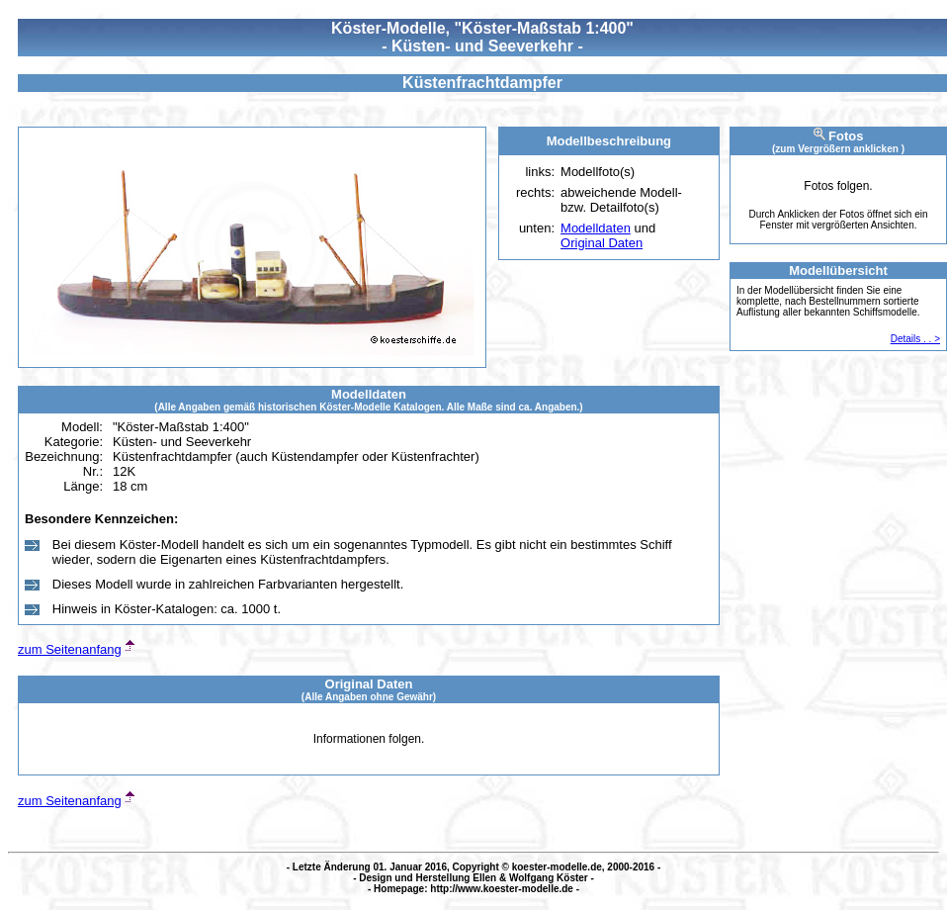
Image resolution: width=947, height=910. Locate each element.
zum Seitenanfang (70, 649)
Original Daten (601, 242)
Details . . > (915, 338)
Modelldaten (595, 228)
